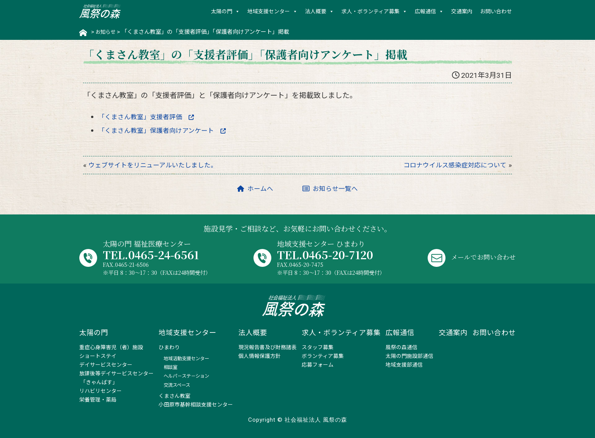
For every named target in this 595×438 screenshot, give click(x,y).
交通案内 (461, 11)
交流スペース (177, 385)
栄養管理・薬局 (97, 400)
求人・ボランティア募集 (371, 11)
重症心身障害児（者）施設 (111, 347)
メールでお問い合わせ (480, 256)
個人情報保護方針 (259, 356)
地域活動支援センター (186, 358)
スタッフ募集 (318, 347)
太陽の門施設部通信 (409, 356)
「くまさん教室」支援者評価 (151, 116)
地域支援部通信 (404, 365)
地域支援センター (268, 11)
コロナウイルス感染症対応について (449, 165)
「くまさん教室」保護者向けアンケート (169, 130)
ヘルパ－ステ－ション (186, 376)
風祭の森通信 (401, 347)
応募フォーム (318, 365)
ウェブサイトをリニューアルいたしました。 (160, 165)
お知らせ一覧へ (332, 188)
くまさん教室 (174, 396)
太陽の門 (221, 11)
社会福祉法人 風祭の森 (100, 11)
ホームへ (251, 188)
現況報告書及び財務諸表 (267, 347)
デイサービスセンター (105, 365)
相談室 (170, 367)
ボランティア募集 (323, 356)
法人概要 (315, 11)
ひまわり (169, 347)
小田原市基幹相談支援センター (196, 405)
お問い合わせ (496, 11)
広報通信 (425, 11)
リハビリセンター (100, 391)
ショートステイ (97, 356)
